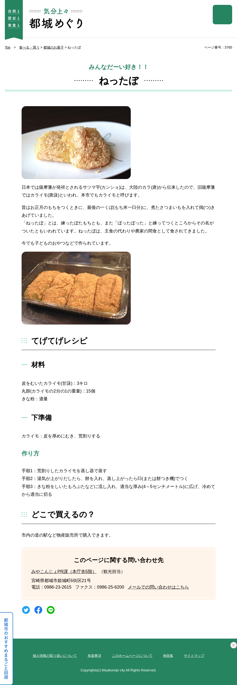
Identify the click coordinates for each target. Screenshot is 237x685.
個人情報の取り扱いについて (55, 656)
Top (7, 47)
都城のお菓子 (53, 47)
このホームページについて (132, 656)
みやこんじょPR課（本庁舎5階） (64, 571)
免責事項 (94, 656)
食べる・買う (29, 47)
